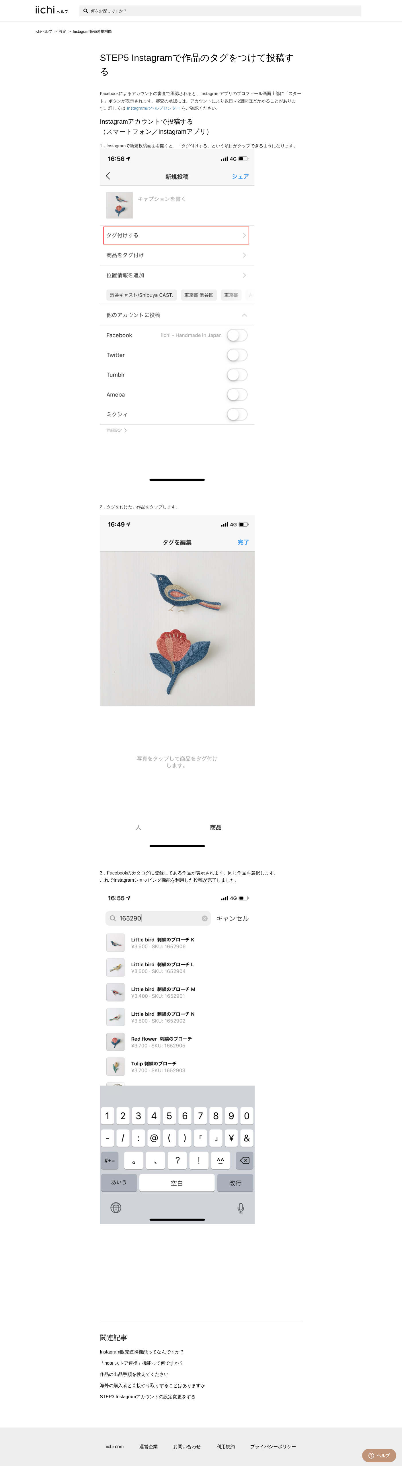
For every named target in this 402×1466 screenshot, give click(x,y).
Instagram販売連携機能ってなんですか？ (142, 1351)
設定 (62, 31)
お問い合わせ (187, 1446)
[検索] (220, 11)
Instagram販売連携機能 (92, 31)
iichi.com (115, 1446)
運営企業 (148, 1446)
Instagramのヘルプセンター (153, 108)
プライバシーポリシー (273, 1446)
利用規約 (225, 1446)
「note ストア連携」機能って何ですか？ (142, 1363)
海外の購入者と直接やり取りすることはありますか (152, 1385)
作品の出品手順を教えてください (134, 1374)
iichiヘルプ (43, 31)
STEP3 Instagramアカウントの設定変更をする (148, 1396)
